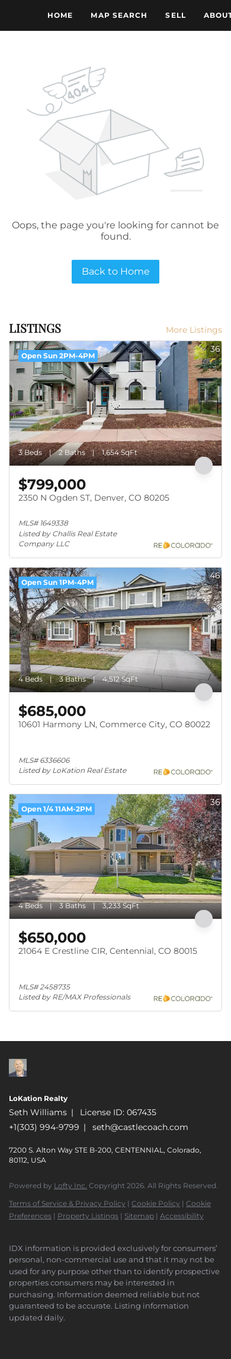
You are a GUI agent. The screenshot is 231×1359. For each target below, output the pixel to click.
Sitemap (139, 1215)
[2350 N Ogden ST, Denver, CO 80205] (115, 403)
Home (60, 15)
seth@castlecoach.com (140, 1127)
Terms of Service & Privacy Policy (67, 1203)
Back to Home (116, 271)
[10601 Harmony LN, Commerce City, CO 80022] (115, 630)
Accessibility (182, 1215)
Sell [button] (175, 15)
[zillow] (15, 1335)
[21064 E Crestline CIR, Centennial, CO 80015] (115, 856)
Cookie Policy (155, 1203)
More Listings (194, 329)
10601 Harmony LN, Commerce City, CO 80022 (114, 724)
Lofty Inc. (70, 1185)
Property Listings (87, 1215)
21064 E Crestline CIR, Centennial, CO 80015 (107, 951)
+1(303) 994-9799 (44, 1127)
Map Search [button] (119, 15)
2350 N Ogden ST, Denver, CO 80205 (93, 497)
